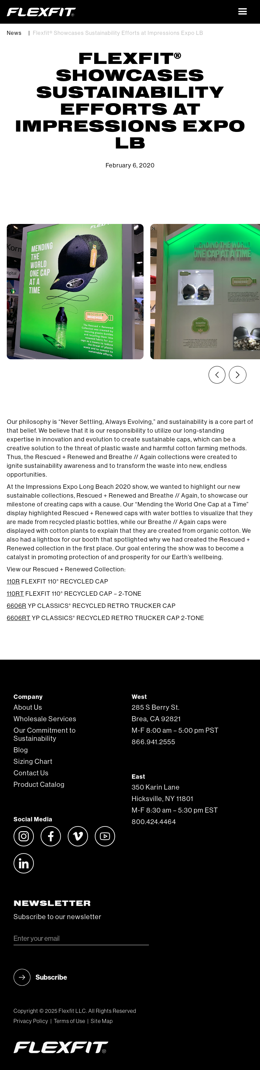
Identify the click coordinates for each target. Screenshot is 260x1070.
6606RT (18, 618)
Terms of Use (69, 1021)
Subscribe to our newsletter (58, 917)
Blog (21, 750)
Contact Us (31, 773)
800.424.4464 (154, 822)
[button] (243, 12)
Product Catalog (39, 784)
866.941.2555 (153, 742)
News (14, 33)
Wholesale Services (45, 719)
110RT (15, 594)
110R (13, 581)
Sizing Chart (33, 761)
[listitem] (75, 291)
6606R (16, 606)
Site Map (102, 1021)
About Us (28, 707)
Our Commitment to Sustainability (45, 734)
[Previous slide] (217, 375)
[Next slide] (237, 375)
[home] (120, 12)
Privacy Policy (31, 1021)
